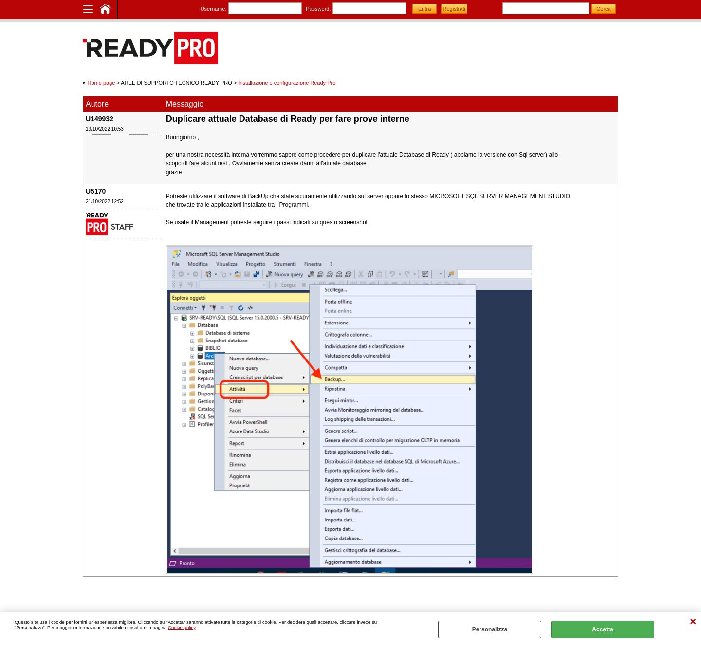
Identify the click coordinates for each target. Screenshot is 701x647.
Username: (214, 9)
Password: (318, 9)
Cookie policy (181, 627)
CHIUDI (693, 622)
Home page (101, 83)
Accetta (602, 629)
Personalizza (490, 629)
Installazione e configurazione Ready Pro (286, 83)
